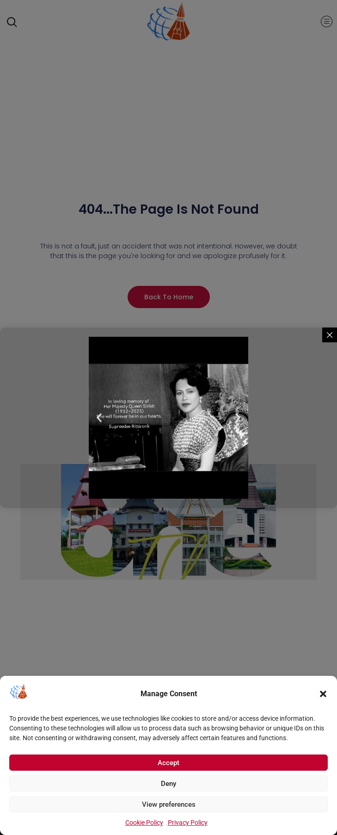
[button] (323, 694)
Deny (168, 783)
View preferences (169, 804)
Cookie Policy (144, 822)
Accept (168, 763)
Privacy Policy (188, 822)
